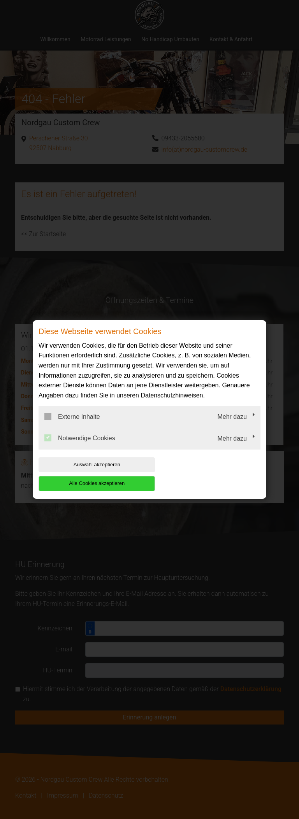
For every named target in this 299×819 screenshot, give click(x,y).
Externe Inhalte (72, 425)
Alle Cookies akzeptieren (210, 474)
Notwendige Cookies (79, 447)
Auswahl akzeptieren (88, 474)
